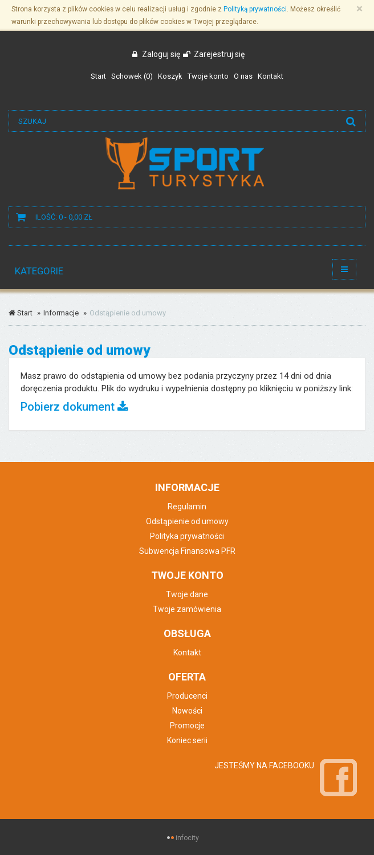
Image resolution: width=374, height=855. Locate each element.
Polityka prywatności (187, 536)
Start (20, 313)
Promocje (187, 725)
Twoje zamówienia (187, 609)
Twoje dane (187, 594)
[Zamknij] (359, 9)
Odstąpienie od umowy (187, 521)
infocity (187, 838)
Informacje (61, 313)
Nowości (187, 710)
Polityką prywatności (255, 9)
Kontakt (187, 652)
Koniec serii (187, 740)
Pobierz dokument (74, 407)
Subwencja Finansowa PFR (187, 551)
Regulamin (187, 506)
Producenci (187, 695)
